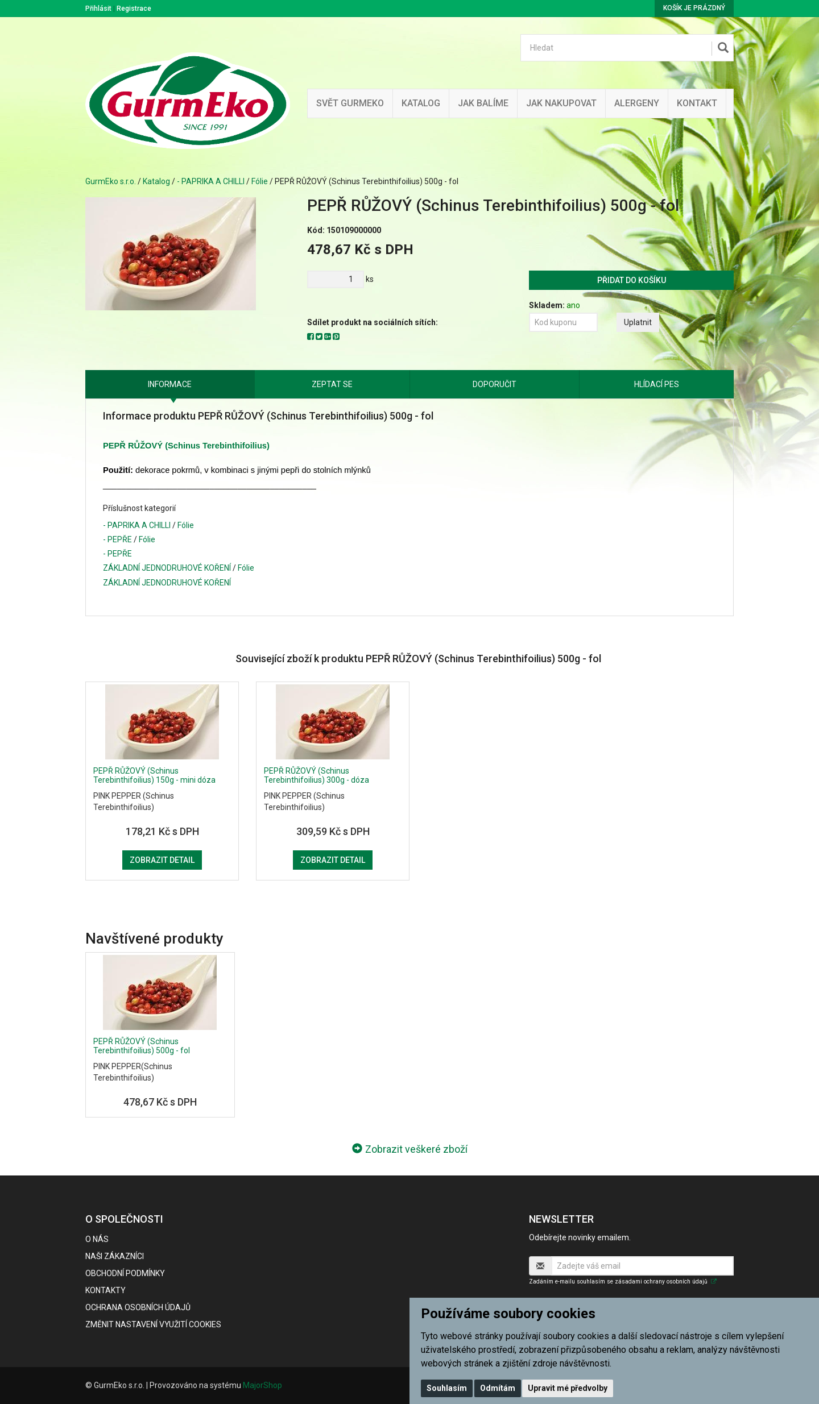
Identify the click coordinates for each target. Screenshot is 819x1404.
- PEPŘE (117, 539)
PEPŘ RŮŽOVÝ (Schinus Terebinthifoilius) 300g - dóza (316, 775)
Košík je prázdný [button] (694, 8)
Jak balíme (483, 103)
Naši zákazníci (114, 1256)
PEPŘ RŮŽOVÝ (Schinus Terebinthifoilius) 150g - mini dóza (154, 775)
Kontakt (697, 103)
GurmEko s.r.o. (110, 181)
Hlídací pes (656, 384)
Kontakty (105, 1290)
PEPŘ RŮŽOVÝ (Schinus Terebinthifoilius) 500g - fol (141, 1045)
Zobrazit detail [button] (162, 860)
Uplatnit (638, 322)
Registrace (134, 9)
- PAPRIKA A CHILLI (211, 181)
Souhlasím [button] (447, 1388)
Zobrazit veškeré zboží (410, 1149)
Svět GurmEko (350, 103)
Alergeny (636, 103)
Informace (170, 384)
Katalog (421, 103)
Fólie (259, 181)
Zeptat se (332, 384)
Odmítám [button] (497, 1388)
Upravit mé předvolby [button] (567, 1388)
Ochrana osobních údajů (138, 1307)
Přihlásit (98, 9)
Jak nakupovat (561, 103)
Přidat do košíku (631, 280)
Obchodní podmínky (125, 1273)
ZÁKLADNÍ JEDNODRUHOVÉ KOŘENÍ (167, 567)
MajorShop (262, 1385)
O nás (97, 1239)
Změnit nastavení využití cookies (153, 1324)
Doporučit (494, 384)
